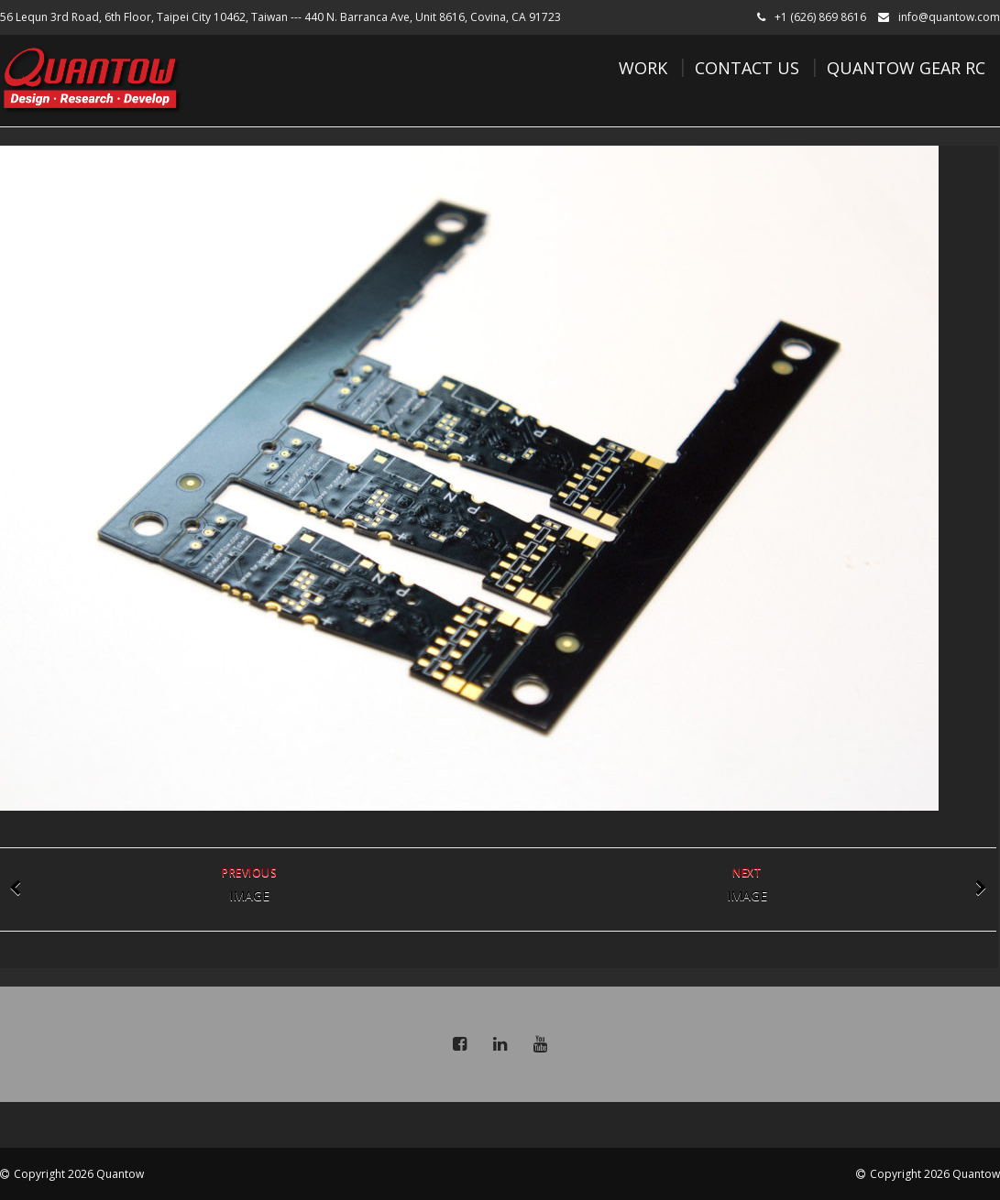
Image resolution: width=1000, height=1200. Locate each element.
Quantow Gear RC (906, 68)
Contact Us (747, 68)
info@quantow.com (949, 17)
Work (643, 68)
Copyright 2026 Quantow (79, 1174)
